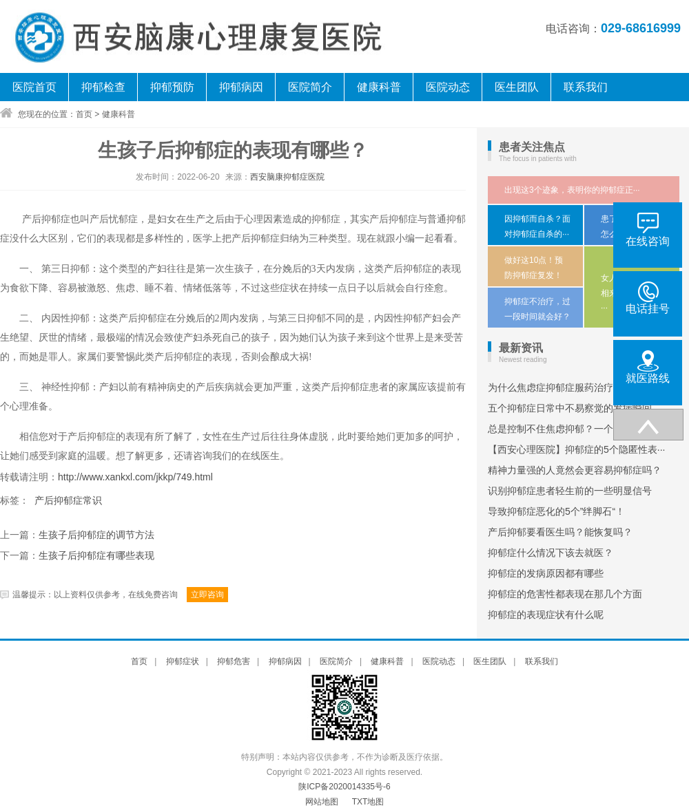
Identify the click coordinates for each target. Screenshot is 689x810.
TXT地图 (368, 802)
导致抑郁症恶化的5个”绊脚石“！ (556, 511)
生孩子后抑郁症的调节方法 (96, 535)
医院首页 (34, 87)
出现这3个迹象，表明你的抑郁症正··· (572, 190)
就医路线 (648, 367)
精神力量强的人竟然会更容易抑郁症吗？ (574, 470)
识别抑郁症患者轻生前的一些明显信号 (570, 490)
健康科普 (379, 87)
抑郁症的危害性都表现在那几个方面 (565, 593)
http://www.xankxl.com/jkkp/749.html (135, 476)
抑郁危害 (233, 661)
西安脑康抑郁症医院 (287, 177)
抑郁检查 (103, 87)
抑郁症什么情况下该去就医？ (550, 552)
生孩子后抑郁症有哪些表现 (96, 556)
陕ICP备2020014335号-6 (344, 786)
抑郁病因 (241, 87)
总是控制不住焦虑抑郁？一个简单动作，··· (579, 428)
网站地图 (321, 802)
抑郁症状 (182, 661)
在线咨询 (648, 230)
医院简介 (310, 87)
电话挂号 (648, 298)
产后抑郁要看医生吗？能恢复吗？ (560, 531)
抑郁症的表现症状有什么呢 (546, 614)
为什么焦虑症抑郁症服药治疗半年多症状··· (579, 387)
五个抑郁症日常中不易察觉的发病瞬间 (570, 408)
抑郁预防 (172, 87)
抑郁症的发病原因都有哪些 (546, 573)
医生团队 (517, 87)
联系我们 (586, 87)
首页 (84, 114)
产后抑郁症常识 (68, 500)
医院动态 (448, 87)
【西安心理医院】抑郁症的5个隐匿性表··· (576, 449)
